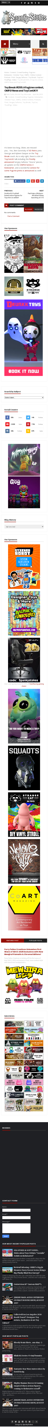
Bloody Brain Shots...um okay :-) (28, 1343)
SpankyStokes (28, 1425)
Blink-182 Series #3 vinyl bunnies (28, 1356)
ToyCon (40, 78)
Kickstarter (8, 75)
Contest (13, 73)
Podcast (7, 78)
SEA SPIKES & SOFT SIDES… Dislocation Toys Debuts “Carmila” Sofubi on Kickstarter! (29, 1253)
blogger (28, 210)
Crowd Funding (22, 73)
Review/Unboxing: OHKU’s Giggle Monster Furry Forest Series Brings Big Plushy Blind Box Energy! (30, 1270)
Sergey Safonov (21, 78)
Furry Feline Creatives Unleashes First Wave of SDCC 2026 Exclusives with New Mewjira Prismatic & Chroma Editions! (23, 952)
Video (14, 80)
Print (13, 78)
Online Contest (35, 75)
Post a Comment (13, 216)
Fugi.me (32, 73)
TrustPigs (7, 80)
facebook (38, 210)
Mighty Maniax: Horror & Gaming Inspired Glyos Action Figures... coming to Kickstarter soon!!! (28, 1386)
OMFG (27, 75)
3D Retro (33, 150)
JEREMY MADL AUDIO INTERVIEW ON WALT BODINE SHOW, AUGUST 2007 (29, 1301)
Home (6, 73)
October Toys (18, 75)
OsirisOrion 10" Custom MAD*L (28, 1284)
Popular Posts (35, 941)
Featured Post (12, 941)
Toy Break (32, 78)
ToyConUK (9, 159)
